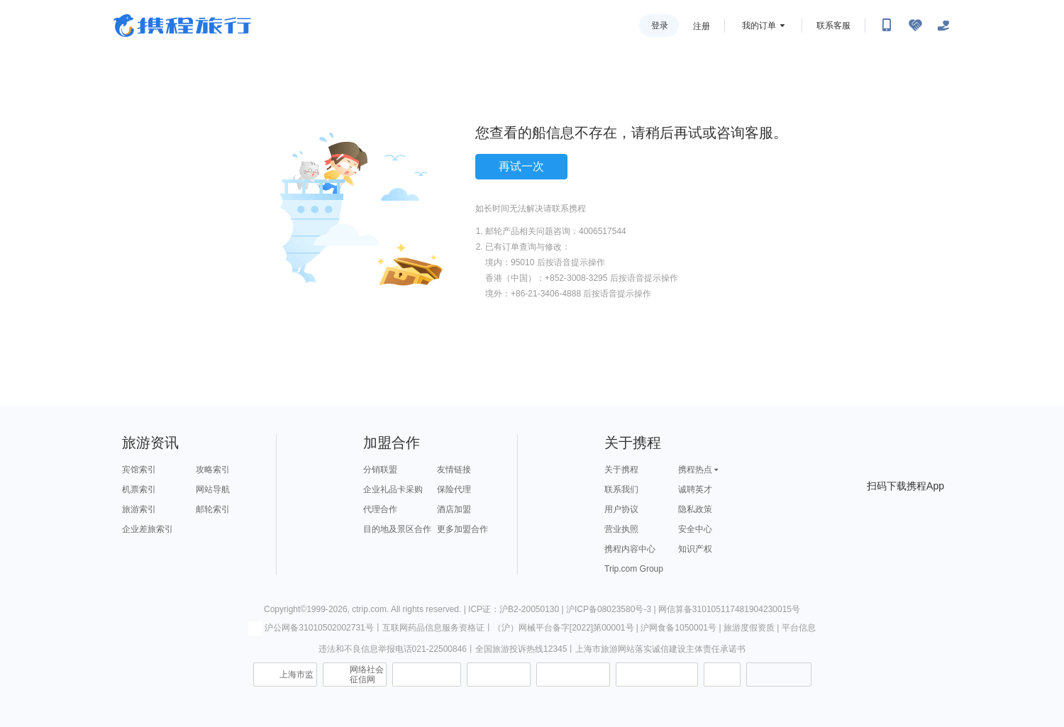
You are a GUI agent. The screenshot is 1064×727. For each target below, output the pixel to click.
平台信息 (799, 628)
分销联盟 (380, 470)
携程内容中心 (629, 549)
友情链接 (454, 470)
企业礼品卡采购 (393, 489)
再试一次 (521, 166)
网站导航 (213, 489)
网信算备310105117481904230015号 (729, 609)
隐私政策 (695, 509)
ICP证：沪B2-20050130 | (517, 609)
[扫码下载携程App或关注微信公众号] (887, 25)
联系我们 (621, 489)
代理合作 (380, 509)
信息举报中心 (426, 674)
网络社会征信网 (367, 674)
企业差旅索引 (147, 529)
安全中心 (695, 529)
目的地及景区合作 (397, 529)
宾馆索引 (139, 470)
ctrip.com (369, 609)
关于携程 (621, 470)
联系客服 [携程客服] (833, 25)
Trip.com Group (633, 569)
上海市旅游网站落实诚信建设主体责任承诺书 (660, 649)
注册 (701, 26)
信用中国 (573, 674)
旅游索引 (139, 509)
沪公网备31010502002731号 (310, 628)
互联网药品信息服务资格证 (433, 628)
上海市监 (296, 674)
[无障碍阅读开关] (915, 25)
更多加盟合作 (462, 529)
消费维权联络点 (722, 674)
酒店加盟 (454, 509)
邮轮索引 (213, 509)
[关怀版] (943, 25)
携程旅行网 (182, 25)
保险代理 (454, 489)
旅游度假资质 (749, 628)
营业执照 (621, 529)
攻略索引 (213, 470)
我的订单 (759, 25)
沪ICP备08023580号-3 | (612, 609)
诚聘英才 (695, 489)
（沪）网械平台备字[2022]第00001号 (563, 628)
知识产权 (695, 549)
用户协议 (621, 509)
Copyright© (285, 609)
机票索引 (139, 489)
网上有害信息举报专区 (657, 674)
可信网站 (499, 674)
